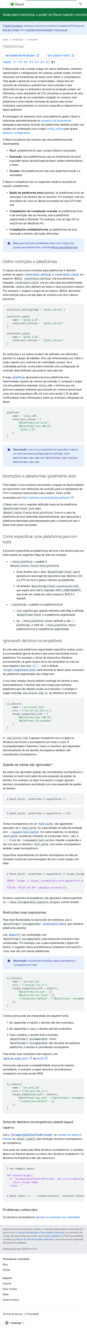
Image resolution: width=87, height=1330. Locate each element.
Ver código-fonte (60, 55)
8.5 (31, 62)
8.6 (26, 62)
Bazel (5, 39)
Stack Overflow (11, 1300)
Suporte (7, 1283)
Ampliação (18, 39)
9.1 (15, 62)
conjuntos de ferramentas (56, 120)
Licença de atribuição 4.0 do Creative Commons (40, 1232)
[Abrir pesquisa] (81, 4)
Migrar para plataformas (64, 247)
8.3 (42, 62)
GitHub (6, 1270)
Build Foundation (14, 26)
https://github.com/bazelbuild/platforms (46, 497)
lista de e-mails (11, 30)
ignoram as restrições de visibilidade (58, 1217)
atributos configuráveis (16, 132)
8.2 (47, 62)
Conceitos (33, 39)
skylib (40, 1058)
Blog (5, 1264)
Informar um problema (22, 55)
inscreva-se (61, 30)
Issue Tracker (10, 1289)
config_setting (55, 128)
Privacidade (32, 1314)
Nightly (7, 62)
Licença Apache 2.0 (53, 1236)
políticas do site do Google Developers (34, 1239)
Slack (6, 1294)
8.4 (37, 62)
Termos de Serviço (13, 1314)
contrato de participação (39, 30)
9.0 (20, 62)
